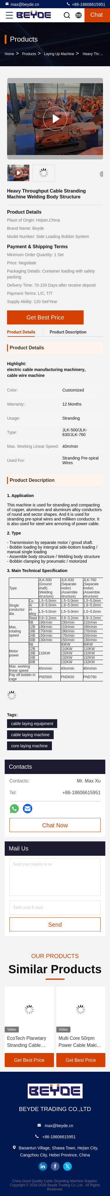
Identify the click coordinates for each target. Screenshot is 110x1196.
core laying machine (29, 746)
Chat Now (55, 825)
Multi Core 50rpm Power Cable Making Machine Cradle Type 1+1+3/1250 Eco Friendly (81, 1042)
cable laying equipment (32, 723)
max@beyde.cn (22, 4)
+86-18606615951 (85, 4)
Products (29, 54)
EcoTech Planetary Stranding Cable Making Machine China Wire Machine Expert (28, 1042)
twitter (67, 1166)
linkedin (42, 1166)
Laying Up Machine (59, 54)
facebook (55, 1166)
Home (9, 54)
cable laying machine (30, 734)
